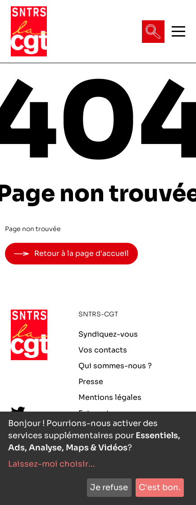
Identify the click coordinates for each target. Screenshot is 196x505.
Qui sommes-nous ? (115, 366)
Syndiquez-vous (108, 334)
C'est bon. (160, 487)
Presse (90, 381)
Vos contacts (102, 350)
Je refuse (109, 487)
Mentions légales (109, 397)
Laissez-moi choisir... (51, 464)
